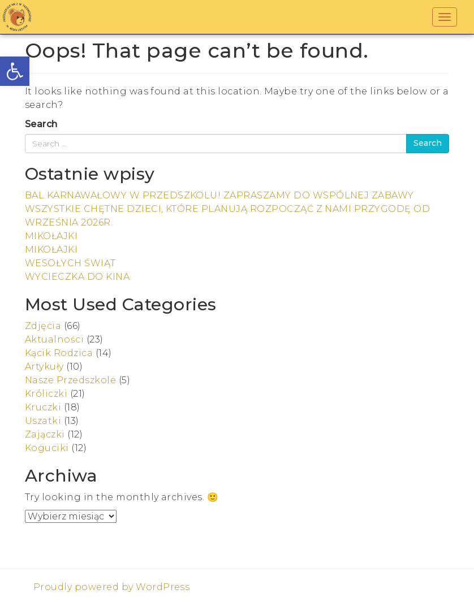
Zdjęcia (43, 325)
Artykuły (44, 366)
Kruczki (43, 407)
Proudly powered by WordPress (111, 587)
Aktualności (54, 339)
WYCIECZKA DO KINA (77, 276)
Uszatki (43, 420)
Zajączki (45, 434)
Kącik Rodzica (59, 353)
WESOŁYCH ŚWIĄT (70, 263)
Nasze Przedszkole (70, 380)
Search (41, 124)
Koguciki (47, 448)
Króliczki (46, 393)
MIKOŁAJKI (51, 236)
